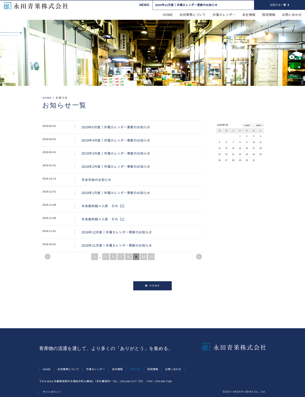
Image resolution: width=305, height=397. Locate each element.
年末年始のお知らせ (96, 180)
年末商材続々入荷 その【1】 (104, 219)
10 (143, 257)
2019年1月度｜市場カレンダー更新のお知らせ (116, 193)
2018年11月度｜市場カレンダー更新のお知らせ (117, 245)
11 (151, 257)
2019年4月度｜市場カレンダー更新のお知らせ (116, 140)
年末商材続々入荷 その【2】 (104, 206)
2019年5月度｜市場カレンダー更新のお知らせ (116, 127)
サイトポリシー (52, 392)
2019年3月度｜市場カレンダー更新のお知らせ (116, 153)
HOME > (49, 97)
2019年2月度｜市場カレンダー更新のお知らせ (116, 167)
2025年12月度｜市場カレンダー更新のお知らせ (186, 6)
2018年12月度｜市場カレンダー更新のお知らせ (117, 232)
